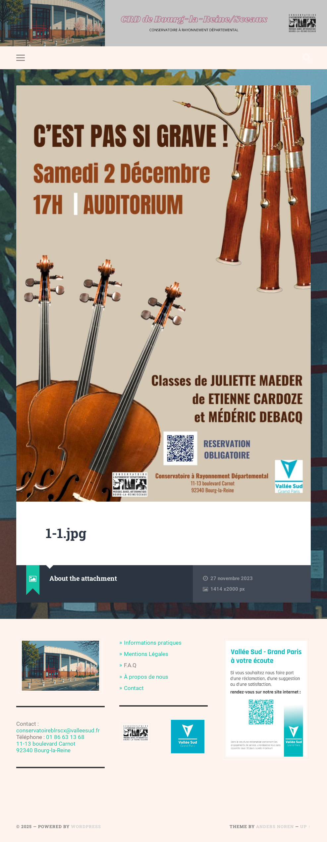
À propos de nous (146, 676)
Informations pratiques (153, 642)
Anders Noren (275, 826)
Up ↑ (305, 826)
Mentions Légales (146, 654)
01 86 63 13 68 (65, 737)
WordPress (86, 826)
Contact (134, 688)
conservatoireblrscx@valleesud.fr (58, 730)
